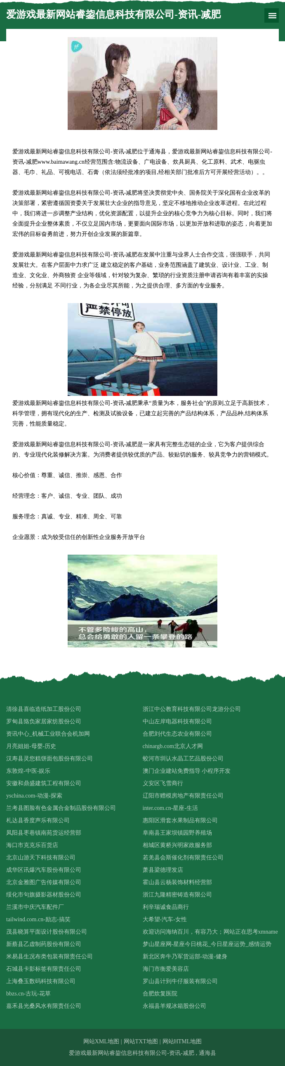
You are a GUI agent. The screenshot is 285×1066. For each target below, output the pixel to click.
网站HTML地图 (182, 1041)
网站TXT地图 (141, 1041)
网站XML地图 (101, 1041)
